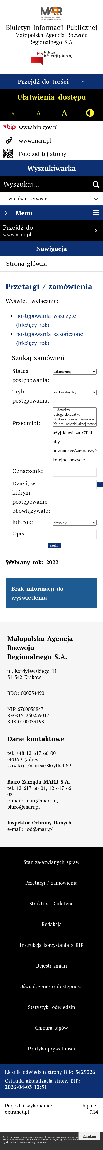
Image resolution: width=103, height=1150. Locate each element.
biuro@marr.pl (23, 807)
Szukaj (55, 545)
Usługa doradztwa (74, 414)
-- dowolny (74, 410)
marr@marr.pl (41, 801)
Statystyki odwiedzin (51, 1007)
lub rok (21, 522)
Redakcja (52, 924)
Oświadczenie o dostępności (51, 986)
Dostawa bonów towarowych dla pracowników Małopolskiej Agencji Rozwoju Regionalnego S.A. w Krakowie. (74, 419)
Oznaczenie (27, 471)
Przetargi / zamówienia (49, 287)
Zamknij (89, 1136)
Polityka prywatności (51, 1049)
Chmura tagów (51, 1028)
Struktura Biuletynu (51, 903)
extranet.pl (17, 1112)
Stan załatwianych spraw (52, 862)
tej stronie (43, 1139)
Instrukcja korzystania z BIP (52, 945)
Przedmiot (25, 423)
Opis (18, 533)
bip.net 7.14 (90, 1109)
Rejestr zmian (51, 966)
